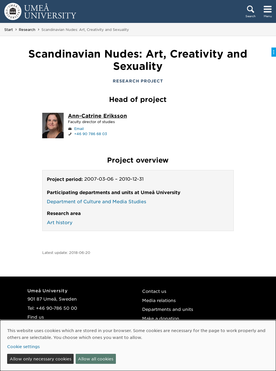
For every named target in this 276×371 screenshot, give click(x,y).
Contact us (154, 291)
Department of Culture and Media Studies (96, 201)
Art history (59, 222)
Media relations (159, 300)
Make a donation (160, 318)
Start (8, 29)
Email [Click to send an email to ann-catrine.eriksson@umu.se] (79, 128)
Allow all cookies (95, 358)
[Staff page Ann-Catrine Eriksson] (97, 116)
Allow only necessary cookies (40, 358)
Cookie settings (23, 346)
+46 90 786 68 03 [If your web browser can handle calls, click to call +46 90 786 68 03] (90, 133)
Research (27, 29)
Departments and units (167, 309)
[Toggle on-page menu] (273, 52)
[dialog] (138, 345)
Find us (35, 316)
